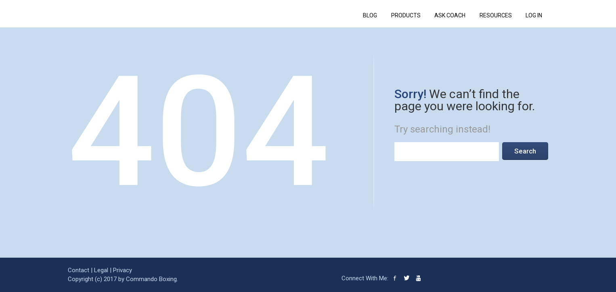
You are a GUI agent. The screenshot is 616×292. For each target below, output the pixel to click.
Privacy (122, 270)
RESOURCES (496, 15)
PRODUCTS (406, 15)
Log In (534, 15)
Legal (101, 270)
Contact (78, 270)
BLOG (370, 15)
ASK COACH (449, 15)
